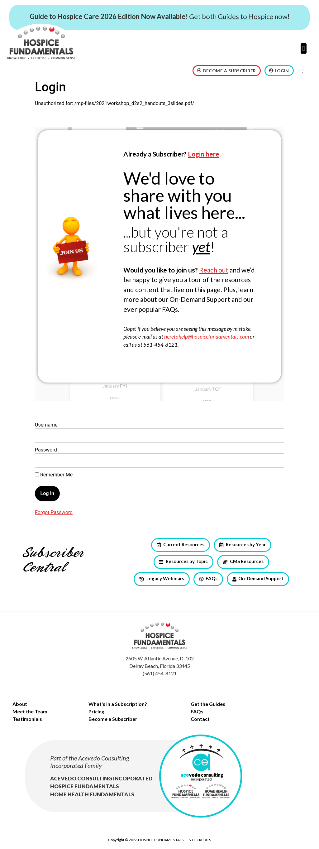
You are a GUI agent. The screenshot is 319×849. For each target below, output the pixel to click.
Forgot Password (54, 512)
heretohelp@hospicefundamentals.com (206, 336)
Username (46, 425)
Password (46, 450)
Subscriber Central (53, 560)
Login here (203, 154)
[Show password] (274, 460)
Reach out (213, 270)
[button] (304, 48)
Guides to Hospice (245, 16)
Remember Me (54, 474)
